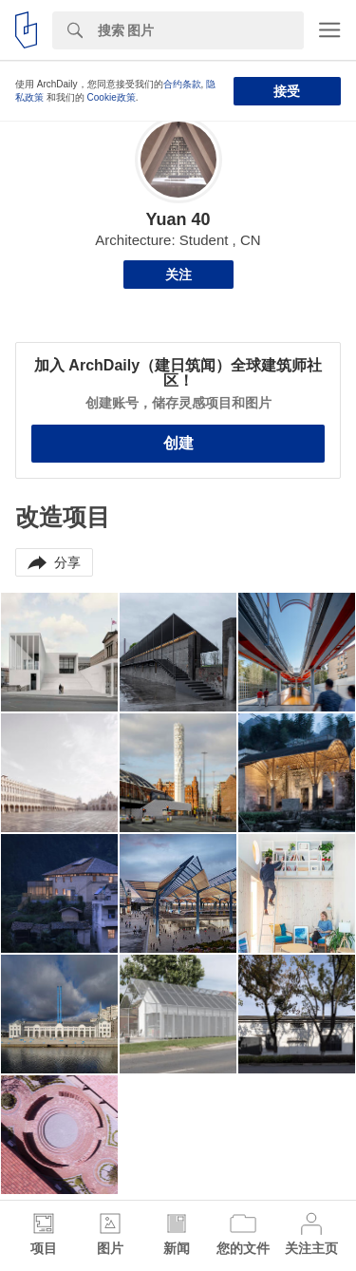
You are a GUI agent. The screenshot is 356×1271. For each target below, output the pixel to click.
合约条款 (182, 84)
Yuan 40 (177, 219)
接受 (286, 91)
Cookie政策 (111, 97)
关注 (178, 274)
